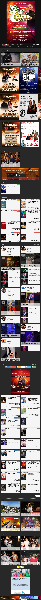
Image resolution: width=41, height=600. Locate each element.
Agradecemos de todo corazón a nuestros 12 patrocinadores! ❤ (20, 178)
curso (23, 366)
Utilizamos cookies (17, 599)
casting (34, 366)
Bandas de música (21, 46)
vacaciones (28, 366)
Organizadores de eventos (31, 46)
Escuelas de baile (8, 46)
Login (37, 44)
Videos (21, 44)
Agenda (12, 44)
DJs (14, 46)
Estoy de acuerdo (23, 599)
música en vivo (13, 366)
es (34, 44)
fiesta (6, 366)
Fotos (17, 44)
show (18, 366)
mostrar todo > (36, 50)
